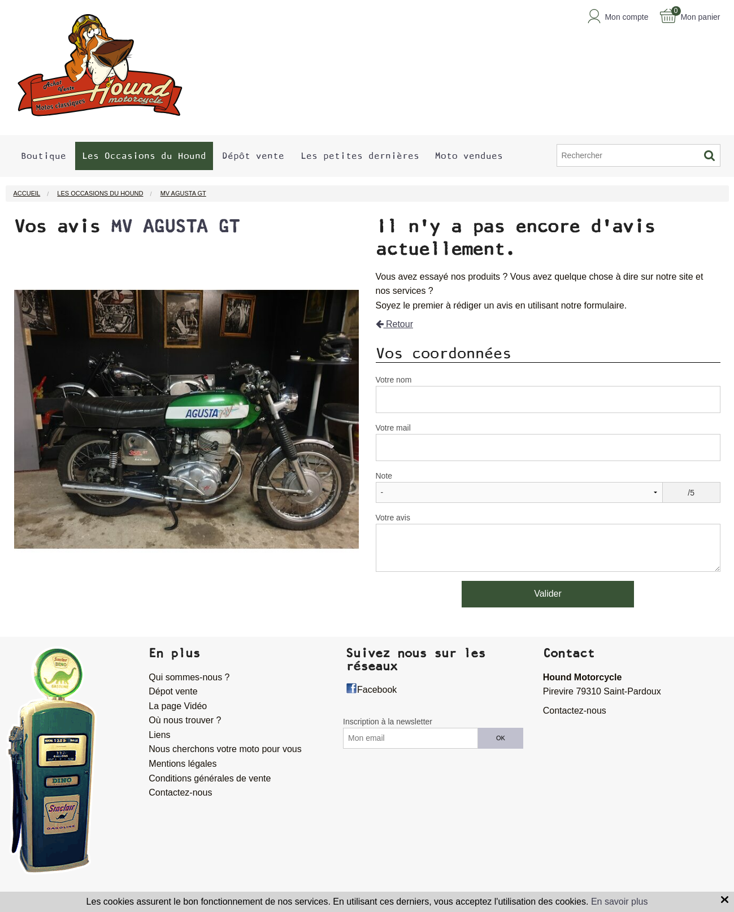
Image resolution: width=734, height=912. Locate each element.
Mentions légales (182, 763)
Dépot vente (173, 691)
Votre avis (393, 517)
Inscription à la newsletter (387, 721)
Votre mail (393, 427)
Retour (394, 324)
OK (500, 738)
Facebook (377, 689)
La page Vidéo (178, 706)
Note (384, 475)
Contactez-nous (180, 792)
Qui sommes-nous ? (189, 677)
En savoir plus (619, 901)
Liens (159, 735)
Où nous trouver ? (185, 720)
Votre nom (394, 379)
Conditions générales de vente (210, 778)
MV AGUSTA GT (175, 226)
